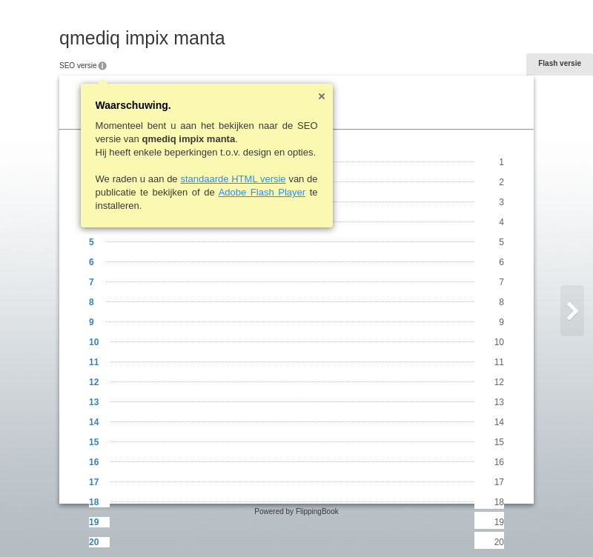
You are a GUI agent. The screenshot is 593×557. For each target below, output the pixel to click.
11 (94, 362)
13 (94, 402)
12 (94, 382)
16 (94, 462)
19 (94, 522)
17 (94, 482)
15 (94, 442)
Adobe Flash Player (262, 192)
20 (94, 542)
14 (94, 422)
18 (94, 502)
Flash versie (559, 63)
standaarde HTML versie (232, 178)
